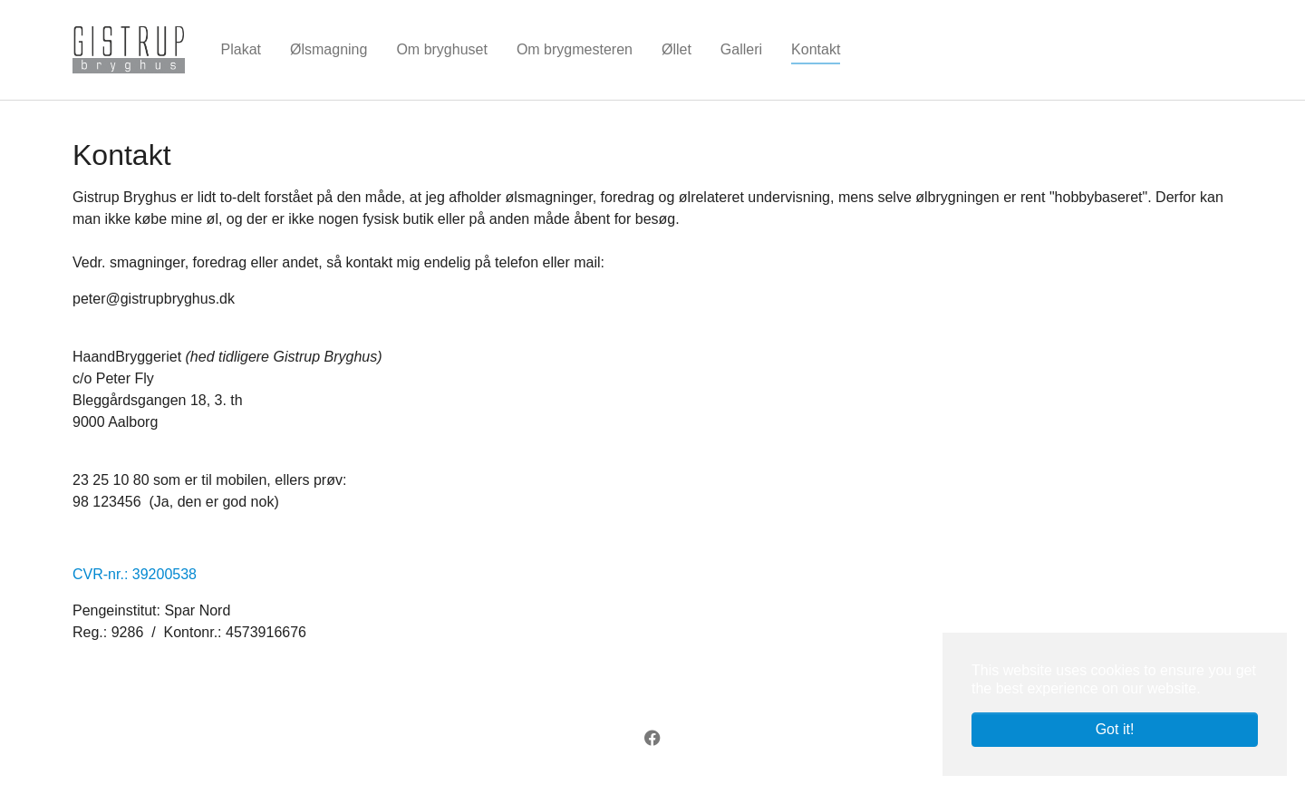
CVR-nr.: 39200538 (134, 574)
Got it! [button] (1115, 729)
